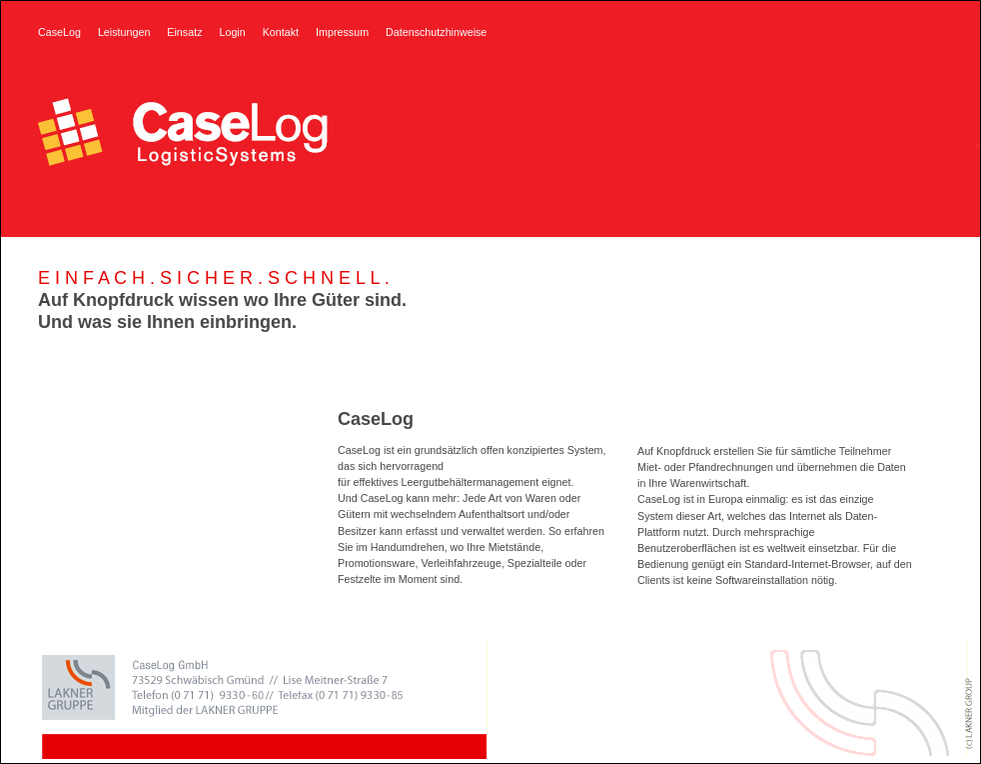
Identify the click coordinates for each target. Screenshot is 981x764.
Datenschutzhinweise (436, 32)
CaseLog (59, 32)
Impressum (342, 32)
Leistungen (124, 32)
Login (232, 32)
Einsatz (184, 32)
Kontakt (281, 32)
